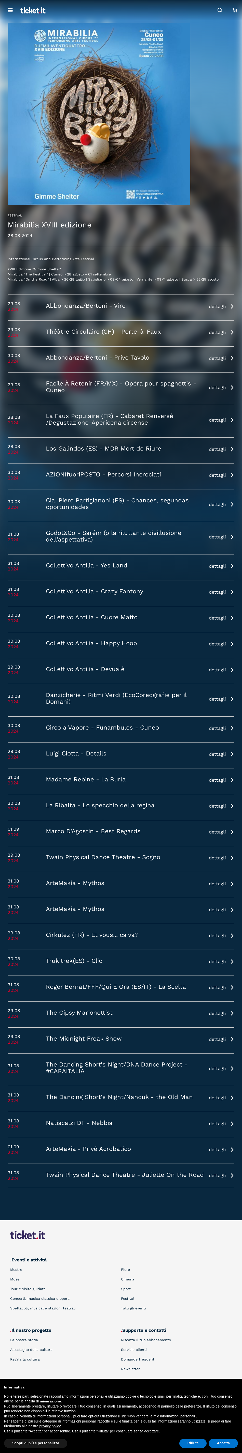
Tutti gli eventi (133, 1308)
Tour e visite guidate (28, 1289)
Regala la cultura (25, 1359)
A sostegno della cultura (31, 1350)
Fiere (125, 1269)
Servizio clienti (134, 1350)
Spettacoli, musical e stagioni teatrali (43, 1308)
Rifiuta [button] (193, 1443)
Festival (15, 215)
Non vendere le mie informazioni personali (161, 1416)
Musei (15, 1279)
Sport (126, 1289)
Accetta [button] (223, 1443)
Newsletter (130, 1369)
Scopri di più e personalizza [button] (35, 1443)
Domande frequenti (138, 1359)
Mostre (16, 1269)
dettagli (217, 306)
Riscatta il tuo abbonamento (146, 1340)
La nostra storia (24, 1340)
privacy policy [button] (50, 1426)
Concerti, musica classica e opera (40, 1298)
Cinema (127, 1279)
